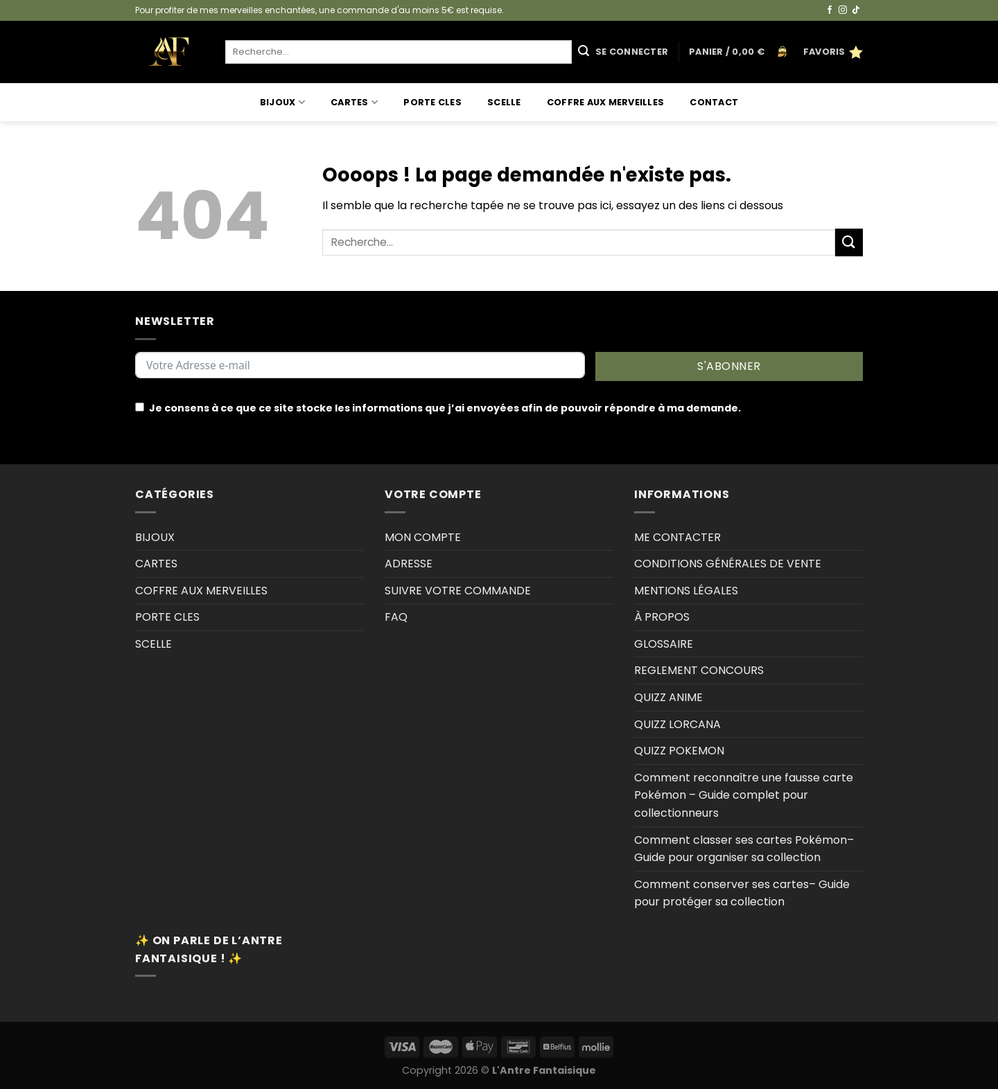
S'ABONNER (728, 366)
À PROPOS (662, 617)
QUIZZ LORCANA (677, 724)
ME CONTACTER (677, 537)
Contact (714, 102)
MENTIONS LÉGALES (686, 591)
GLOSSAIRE (663, 644)
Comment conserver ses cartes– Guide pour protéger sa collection (742, 893)
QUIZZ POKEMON (679, 751)
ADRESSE (408, 564)
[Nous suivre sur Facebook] (829, 10)
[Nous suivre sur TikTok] (856, 10)
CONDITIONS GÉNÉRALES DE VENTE (727, 564)
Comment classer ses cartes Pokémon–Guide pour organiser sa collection (744, 849)
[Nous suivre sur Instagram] (843, 10)
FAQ (396, 617)
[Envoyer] (583, 52)
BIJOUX (282, 102)
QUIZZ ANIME (668, 697)
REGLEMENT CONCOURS (699, 670)
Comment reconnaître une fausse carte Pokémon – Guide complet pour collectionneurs (743, 795)
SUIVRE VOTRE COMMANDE (458, 591)
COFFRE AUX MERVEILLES (605, 102)
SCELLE (504, 102)
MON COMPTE (423, 537)
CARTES (354, 102)
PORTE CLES (432, 102)
